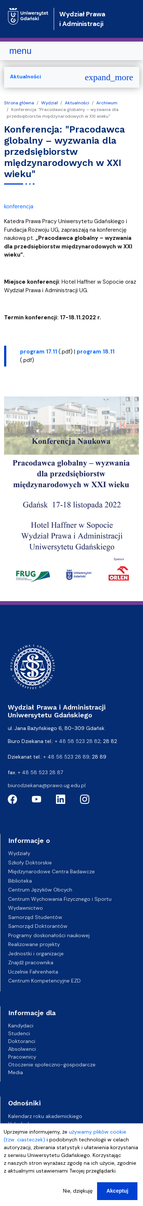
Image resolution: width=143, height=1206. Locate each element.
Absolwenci (22, 1049)
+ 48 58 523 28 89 (66, 756)
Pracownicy (22, 1056)
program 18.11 (95, 351)
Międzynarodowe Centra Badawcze (51, 871)
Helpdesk (19, 1124)
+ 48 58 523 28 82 (77, 741)
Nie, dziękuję (78, 1197)
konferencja (18, 206)
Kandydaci (20, 1025)
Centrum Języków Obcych (40, 889)
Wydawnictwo (25, 907)
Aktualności (77, 103)
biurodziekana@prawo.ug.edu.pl (47, 785)
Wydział (49, 103)
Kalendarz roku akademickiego (45, 1116)
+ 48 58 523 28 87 (40, 772)
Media (15, 1072)
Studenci (19, 1033)
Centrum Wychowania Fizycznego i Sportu (60, 899)
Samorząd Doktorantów (37, 926)
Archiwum (106, 103)
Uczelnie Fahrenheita (33, 971)
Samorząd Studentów (35, 917)
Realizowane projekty (34, 944)
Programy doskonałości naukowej (49, 935)
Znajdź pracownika (30, 962)
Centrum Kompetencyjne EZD (44, 980)
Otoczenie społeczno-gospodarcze (52, 1064)
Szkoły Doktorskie (30, 862)
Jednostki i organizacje (36, 953)
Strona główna (19, 103)
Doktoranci (21, 1041)
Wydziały (19, 853)
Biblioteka (20, 880)
